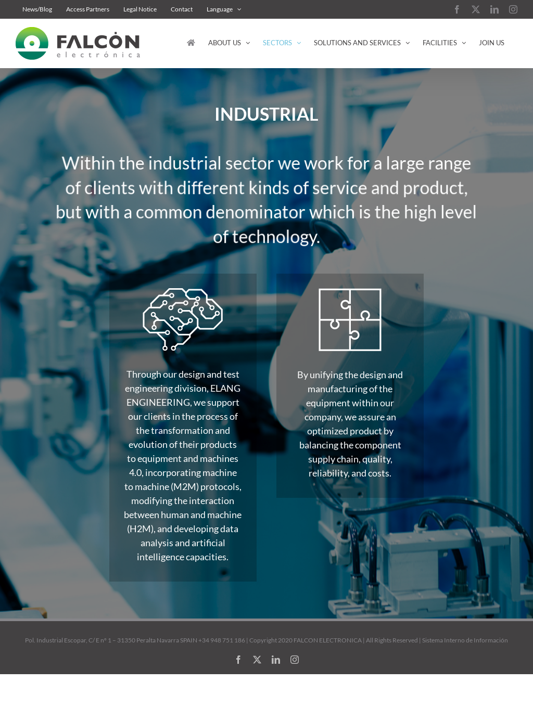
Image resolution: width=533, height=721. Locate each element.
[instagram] (294, 659)
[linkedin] (276, 659)
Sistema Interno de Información (465, 640)
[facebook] (238, 659)
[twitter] (257, 659)
